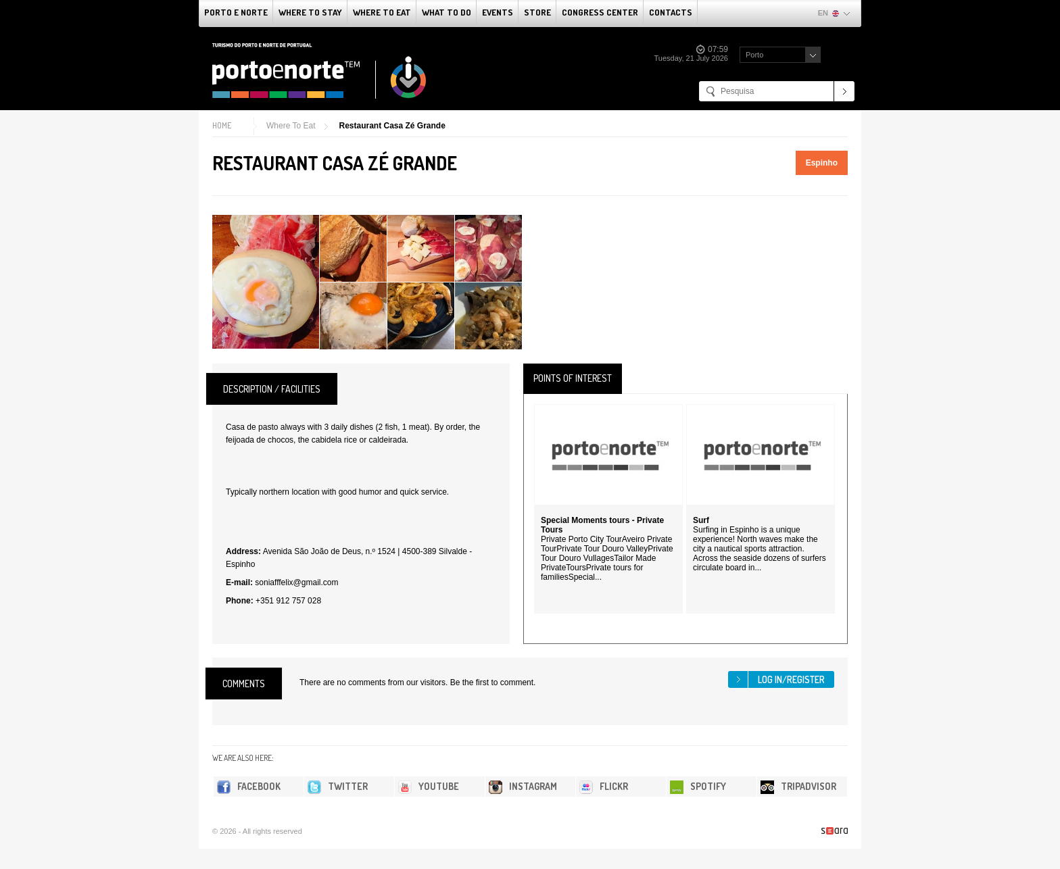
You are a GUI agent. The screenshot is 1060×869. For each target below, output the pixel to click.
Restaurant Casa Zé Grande (392, 125)
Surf (701, 520)
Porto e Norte (236, 12)
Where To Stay (310, 12)
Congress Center (600, 12)
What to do (446, 12)
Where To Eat (382, 12)
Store (537, 12)
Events (497, 12)
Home (221, 125)
